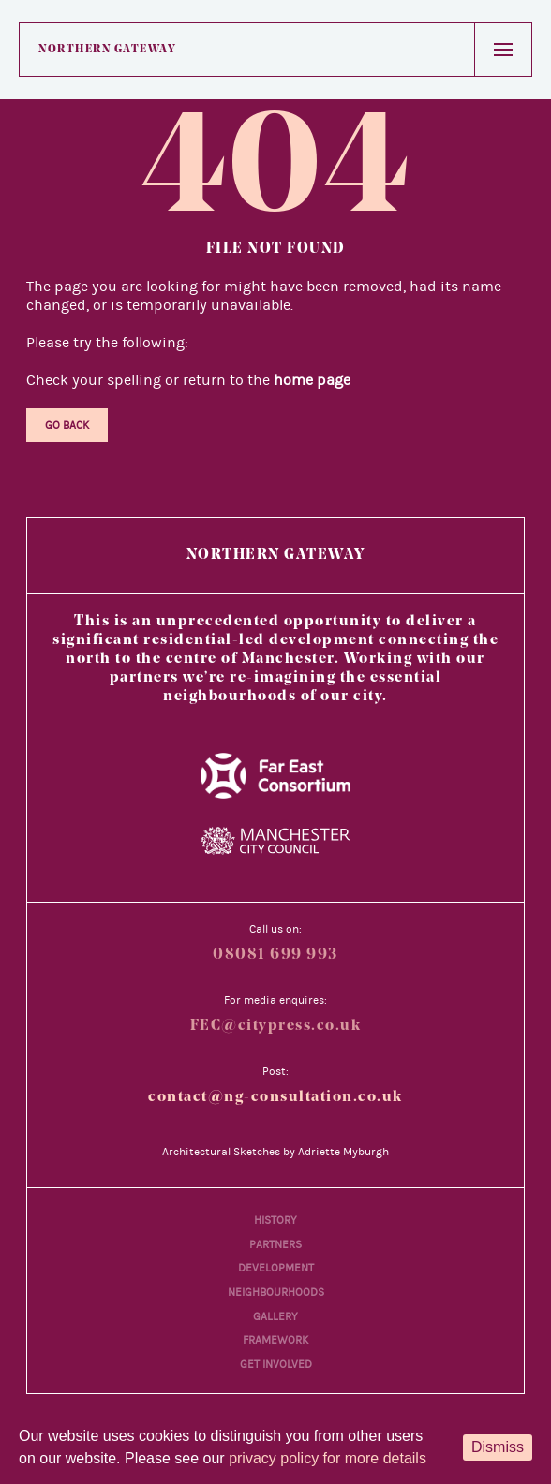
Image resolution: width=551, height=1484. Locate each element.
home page (312, 380)
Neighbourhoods (276, 1292)
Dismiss (497, 1447)
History (275, 1220)
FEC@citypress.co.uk (276, 1026)
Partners (275, 1244)
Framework (275, 1339)
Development (276, 1267)
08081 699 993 (275, 955)
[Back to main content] (506, 1376)
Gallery (275, 1316)
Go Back (67, 425)
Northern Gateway (107, 49)
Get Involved (276, 1364)
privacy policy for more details (327, 1458)
